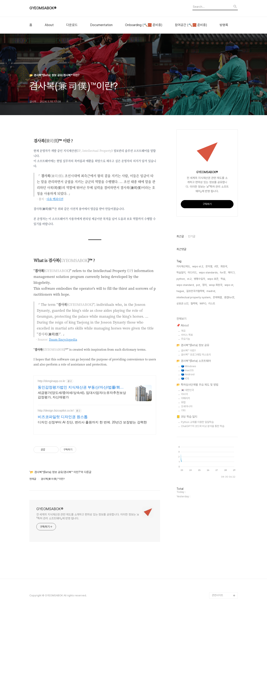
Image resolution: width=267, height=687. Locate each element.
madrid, (211, 413)
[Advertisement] (95, 399)
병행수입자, (200, 401)
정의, (204, 407)
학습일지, (181, 394)
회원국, (224, 388)
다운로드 (72, 25)
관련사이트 (217, 671)
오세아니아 (186, 528)
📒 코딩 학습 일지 (187, 539)
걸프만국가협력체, (195, 413)
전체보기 (181, 441)
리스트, (212, 425)
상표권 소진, (183, 425)
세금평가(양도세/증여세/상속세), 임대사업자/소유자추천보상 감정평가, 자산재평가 (82, 452)
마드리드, (192, 394)
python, (181, 401)
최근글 (180, 358)
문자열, (209, 388)
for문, (223, 394)
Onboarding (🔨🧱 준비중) (143, 25)
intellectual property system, (194, 419)
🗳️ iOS (185, 500)
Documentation (101, 25)
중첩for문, (229, 419)
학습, (223, 401)
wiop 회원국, (216, 407)
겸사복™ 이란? (188, 472)
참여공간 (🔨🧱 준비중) (191, 25)
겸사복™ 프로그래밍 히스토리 (196, 476)
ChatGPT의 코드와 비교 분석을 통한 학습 (202, 548)
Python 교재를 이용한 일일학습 (197, 544)
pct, (198, 407)
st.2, (189, 401)
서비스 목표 (187, 457)
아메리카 (185, 520)
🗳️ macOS (187, 492)
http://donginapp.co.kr (51, 438)
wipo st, (229, 407)
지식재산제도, (184, 388)
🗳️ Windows (188, 488)
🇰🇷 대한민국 (187, 512)
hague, (181, 413)
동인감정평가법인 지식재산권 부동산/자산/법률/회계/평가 (81, 444)
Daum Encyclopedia (63, 339)
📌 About (183, 447)
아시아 (184, 516)
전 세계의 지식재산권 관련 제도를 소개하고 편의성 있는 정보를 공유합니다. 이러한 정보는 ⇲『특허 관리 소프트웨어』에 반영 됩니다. (87, 573)
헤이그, (231, 394)
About (49, 25)
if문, (216, 388)
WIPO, (203, 425)
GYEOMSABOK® (42, 8)
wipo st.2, (198, 388)
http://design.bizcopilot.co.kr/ (56, 467)
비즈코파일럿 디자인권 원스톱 (63, 474)
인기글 (191, 358)
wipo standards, (208, 394)
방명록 (224, 25)
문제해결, (217, 419)
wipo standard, (185, 407)
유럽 (183, 524)
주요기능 (185, 461)
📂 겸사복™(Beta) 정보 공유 (193, 467)
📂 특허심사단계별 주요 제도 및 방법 (197, 507)
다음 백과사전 (55, 199)
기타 (183, 532)
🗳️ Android (187, 496)
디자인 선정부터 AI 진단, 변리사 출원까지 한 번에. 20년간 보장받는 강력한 (92, 479)
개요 (183, 453)
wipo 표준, (213, 401)
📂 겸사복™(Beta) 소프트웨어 (194, 483)
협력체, (194, 425)
